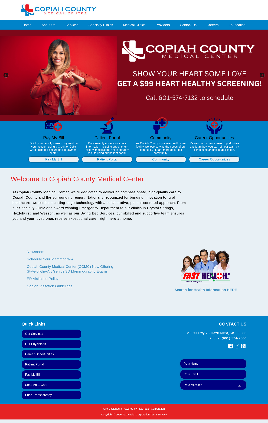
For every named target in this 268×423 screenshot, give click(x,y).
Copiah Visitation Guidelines (50, 286)
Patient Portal (107, 159)
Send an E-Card (36, 385)
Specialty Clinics (101, 25)
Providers (163, 25)
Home (26, 25)
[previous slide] (8, 76)
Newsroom (35, 252)
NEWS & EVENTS (70, 241)
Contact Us (188, 25)
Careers (212, 25)
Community (160, 159)
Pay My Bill (53, 159)
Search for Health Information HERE (206, 290)
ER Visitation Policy (42, 279)
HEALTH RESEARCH (206, 241)
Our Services (34, 334)
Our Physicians (35, 344)
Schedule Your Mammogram (50, 259)
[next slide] (260, 76)
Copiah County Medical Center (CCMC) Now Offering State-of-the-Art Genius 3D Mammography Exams (70, 268)
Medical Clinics (134, 25)
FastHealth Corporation (151, 408)
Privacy (162, 414)
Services (72, 25)
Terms (154, 414)
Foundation (237, 25)
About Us (48, 25)
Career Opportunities (214, 159)
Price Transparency (38, 395)
